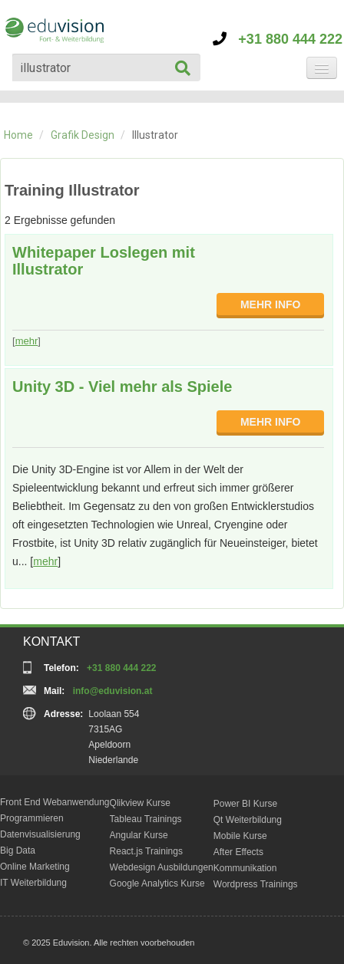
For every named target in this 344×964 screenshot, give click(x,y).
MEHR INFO (270, 304)
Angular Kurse (139, 835)
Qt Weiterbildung (247, 819)
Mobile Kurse (240, 836)
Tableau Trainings (146, 819)
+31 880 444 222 (277, 39)
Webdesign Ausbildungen (161, 867)
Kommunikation (245, 868)
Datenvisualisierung (40, 834)
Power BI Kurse (245, 803)
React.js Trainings (146, 851)
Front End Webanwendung (55, 802)
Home (18, 135)
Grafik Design (82, 135)
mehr (26, 341)
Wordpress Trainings (255, 884)
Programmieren (32, 818)
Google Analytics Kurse (157, 883)
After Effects (238, 852)
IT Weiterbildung (33, 882)
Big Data (17, 850)
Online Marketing (35, 866)
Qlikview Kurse (140, 803)
